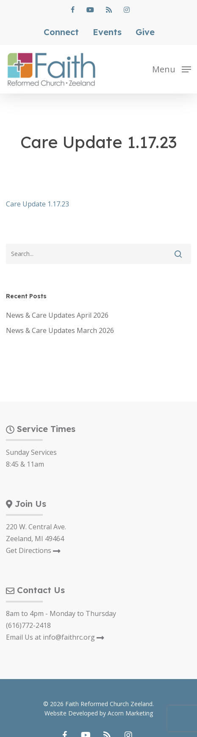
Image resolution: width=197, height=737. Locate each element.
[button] (171, 68)
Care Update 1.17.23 (37, 204)
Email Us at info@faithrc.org (55, 637)
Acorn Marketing (130, 713)
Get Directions (33, 550)
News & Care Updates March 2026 (60, 330)
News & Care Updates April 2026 (57, 315)
